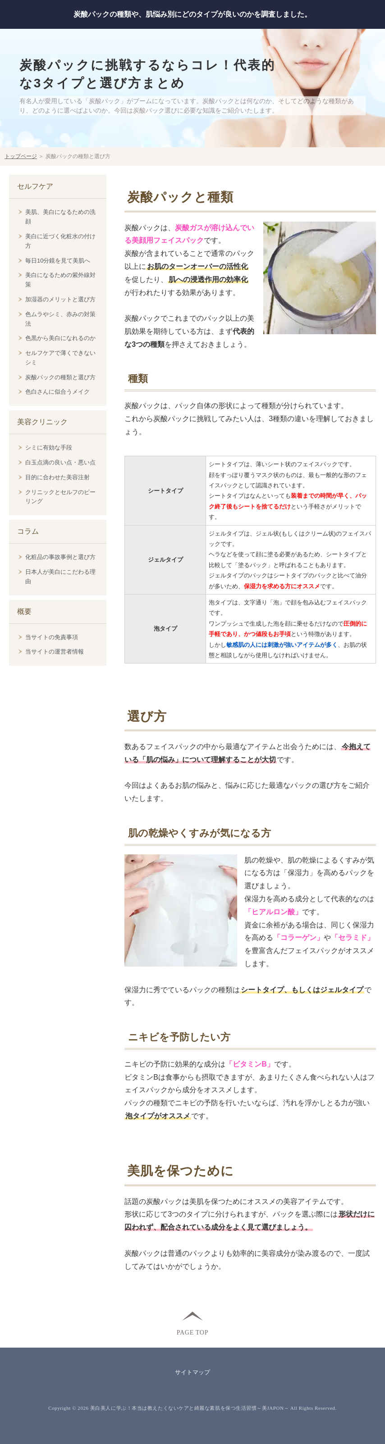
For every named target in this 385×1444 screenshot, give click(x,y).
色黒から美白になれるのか (60, 338)
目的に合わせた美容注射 (57, 477)
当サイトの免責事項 (51, 637)
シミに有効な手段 (48, 447)
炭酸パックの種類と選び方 (60, 377)
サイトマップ (192, 1372)
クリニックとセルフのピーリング (60, 497)
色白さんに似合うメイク (57, 391)
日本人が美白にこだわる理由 (60, 576)
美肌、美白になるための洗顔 (60, 217)
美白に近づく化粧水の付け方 (60, 241)
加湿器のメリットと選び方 (60, 299)
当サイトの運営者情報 (54, 651)
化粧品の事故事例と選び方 (60, 557)
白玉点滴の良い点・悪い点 (60, 462)
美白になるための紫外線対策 (60, 280)
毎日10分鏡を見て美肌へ (57, 260)
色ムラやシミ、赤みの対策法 (60, 319)
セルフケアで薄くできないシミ (60, 358)
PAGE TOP (192, 1332)
